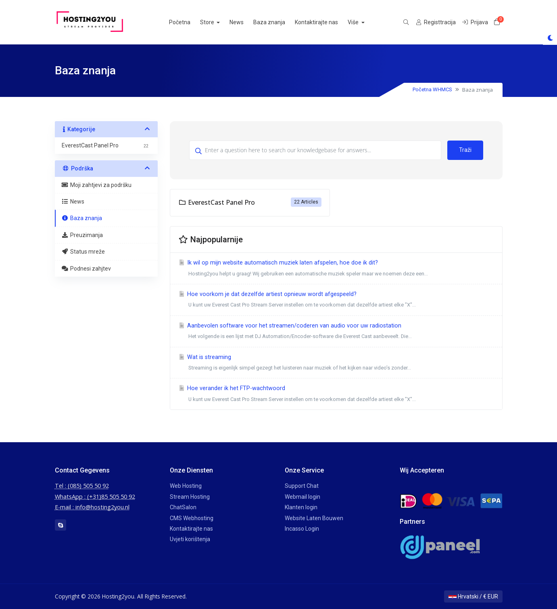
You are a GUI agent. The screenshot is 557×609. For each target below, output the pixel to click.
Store (216, 22)
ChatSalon (183, 507)
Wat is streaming (336, 364)
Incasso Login (302, 528)
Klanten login (301, 507)
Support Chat (302, 486)
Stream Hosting (190, 497)
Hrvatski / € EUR (473, 596)
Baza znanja (278, 22)
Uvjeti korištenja (190, 539)
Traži (465, 150)
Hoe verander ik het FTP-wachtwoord (336, 395)
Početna (188, 22)
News (245, 22)
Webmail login (302, 497)
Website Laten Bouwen (314, 518)
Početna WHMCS (432, 89)
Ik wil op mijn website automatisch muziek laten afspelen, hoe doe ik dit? (336, 269)
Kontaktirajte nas (324, 22)
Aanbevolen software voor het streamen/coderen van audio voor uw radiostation (336, 332)
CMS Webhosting (191, 518)
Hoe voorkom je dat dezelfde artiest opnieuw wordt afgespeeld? (336, 301)
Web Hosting (186, 486)
